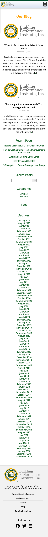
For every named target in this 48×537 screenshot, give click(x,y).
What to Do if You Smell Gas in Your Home (24, 47)
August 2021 (24, 274)
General (24, 196)
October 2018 (24, 362)
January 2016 (24, 451)
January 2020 (24, 322)
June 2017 (24, 405)
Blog (23, 507)
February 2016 (24, 448)
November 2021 (24, 268)
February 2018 (24, 384)
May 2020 (24, 311)
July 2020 (24, 306)
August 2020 (24, 303)
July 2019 (24, 338)
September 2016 (24, 429)
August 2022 (24, 244)
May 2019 (24, 344)
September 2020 (24, 301)
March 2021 (24, 287)
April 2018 (24, 378)
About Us (22, 502)
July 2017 (24, 403)
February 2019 (24, 352)
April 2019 (24, 346)
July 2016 (24, 435)
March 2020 (24, 317)
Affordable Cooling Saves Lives (24, 156)
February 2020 (24, 319)
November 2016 (24, 424)
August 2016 (24, 432)
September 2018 (24, 365)
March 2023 (24, 228)
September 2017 (24, 397)
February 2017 (24, 416)
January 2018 (24, 386)
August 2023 (24, 223)
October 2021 (24, 271)
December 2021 (24, 266)
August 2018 (24, 368)
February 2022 (24, 260)
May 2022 (24, 252)
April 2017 (24, 411)
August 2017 (24, 400)
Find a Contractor (23, 498)
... (35, 73)
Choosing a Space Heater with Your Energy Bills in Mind (24, 106)
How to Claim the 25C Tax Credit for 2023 (24, 145)
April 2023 (24, 226)
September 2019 (24, 333)
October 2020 (24, 298)
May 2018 (24, 376)
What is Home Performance (23, 494)
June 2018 (24, 373)
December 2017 (24, 389)
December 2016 (24, 421)
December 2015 (24, 453)
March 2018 (24, 381)
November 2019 (24, 327)
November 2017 (24, 392)
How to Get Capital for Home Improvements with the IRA (24, 151)
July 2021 (24, 276)
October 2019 (24, 330)
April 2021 (24, 285)
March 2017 (24, 413)
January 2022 (24, 263)
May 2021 (24, 282)
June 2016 (24, 437)
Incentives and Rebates (24, 161)
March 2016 (24, 445)
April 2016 (24, 443)
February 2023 (24, 231)
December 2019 (24, 325)
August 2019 (24, 335)
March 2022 (24, 258)
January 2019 (24, 354)
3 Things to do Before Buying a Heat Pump (24, 165)
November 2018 (24, 360)
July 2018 (24, 370)
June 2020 (24, 309)
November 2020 (24, 295)
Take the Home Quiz (23, 511)
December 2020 (24, 293)
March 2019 (24, 349)
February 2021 (24, 290)
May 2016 (24, 440)
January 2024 (24, 220)
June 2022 (24, 250)
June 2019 (24, 341)
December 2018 (24, 357)
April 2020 (24, 314)
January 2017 (24, 419)
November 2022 (24, 236)
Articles (24, 193)
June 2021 (24, 279)
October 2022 (24, 239)
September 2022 (24, 242)
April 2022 (24, 255)
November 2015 (24, 456)
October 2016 (24, 427)
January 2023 (24, 234)
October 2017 (24, 394)
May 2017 (24, 408)
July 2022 (24, 247)
